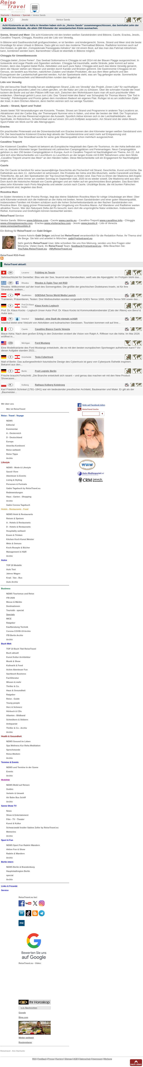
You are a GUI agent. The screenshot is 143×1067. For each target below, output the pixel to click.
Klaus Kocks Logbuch (47, 305)
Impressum (97, 1059)
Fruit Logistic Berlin (45, 371)
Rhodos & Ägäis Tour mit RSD (51, 283)
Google (22, 1013)
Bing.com (23, 1017)
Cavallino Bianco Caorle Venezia (52, 329)
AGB (76, 1059)
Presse (51, 1059)
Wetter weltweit (26, 1038)
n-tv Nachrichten (29, 1008)
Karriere (59, 1059)
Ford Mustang (42, 343)
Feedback (42, 1059)
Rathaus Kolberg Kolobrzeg (50, 385)
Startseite (5, 15)
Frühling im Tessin (45, 272)
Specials (26, 15)
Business (16, 15)
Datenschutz (84, 1059)
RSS (34, 1059)
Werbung (108, 1059)
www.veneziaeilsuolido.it (15, 226)
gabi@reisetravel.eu (80, 238)
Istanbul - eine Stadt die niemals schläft (56, 318)
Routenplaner (25, 1042)
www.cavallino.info (111, 220)
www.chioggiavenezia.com (16, 223)
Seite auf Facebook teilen (93, 405)
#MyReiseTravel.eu (60, 248)
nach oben (136, 1064)
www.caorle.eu (68, 220)
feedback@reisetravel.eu (86, 246)
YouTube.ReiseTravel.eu (32, 248)
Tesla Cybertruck (44, 357)
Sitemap (68, 1059)
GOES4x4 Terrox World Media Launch (55, 295)
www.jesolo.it (89, 223)
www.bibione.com (37, 220)
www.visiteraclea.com (57, 223)
